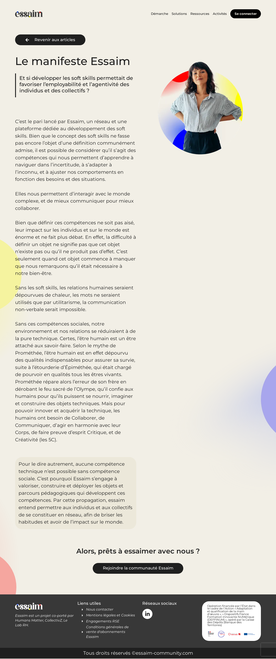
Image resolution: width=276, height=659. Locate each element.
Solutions (179, 14)
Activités (220, 14)
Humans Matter (29, 621)
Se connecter (246, 14)
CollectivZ (53, 621)
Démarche (159, 14)
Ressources (199, 14)
